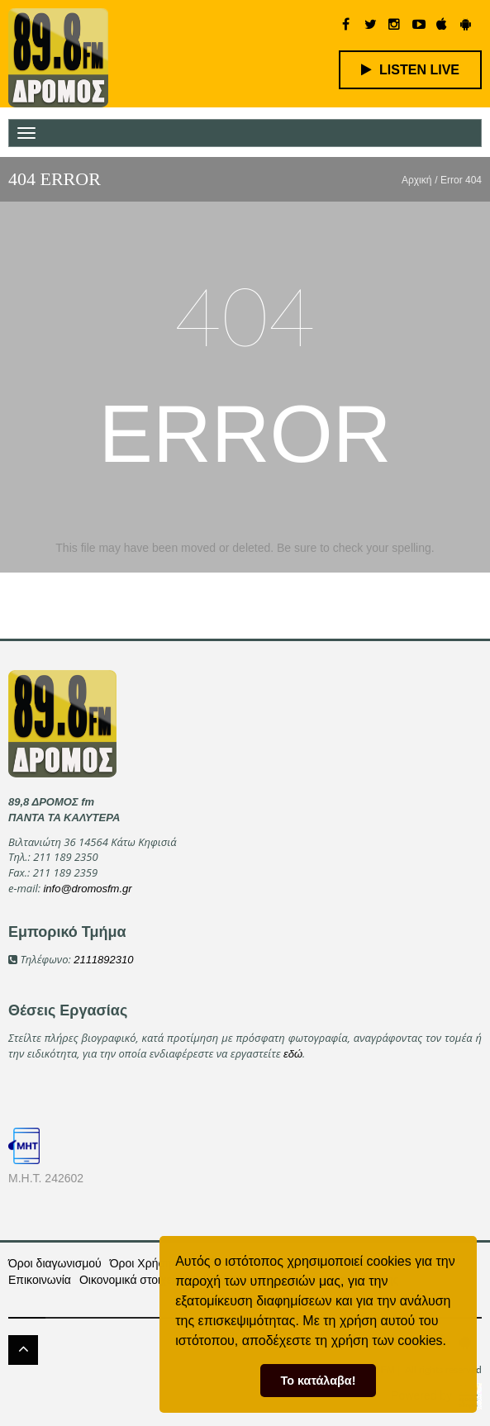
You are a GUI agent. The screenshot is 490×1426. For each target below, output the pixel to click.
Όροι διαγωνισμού (55, 1263)
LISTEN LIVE (410, 70)
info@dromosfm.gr (87, 888)
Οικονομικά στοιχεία (130, 1279)
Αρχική (416, 180)
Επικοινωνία (39, 1279)
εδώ (292, 1054)
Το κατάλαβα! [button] (318, 1380)
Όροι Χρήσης (144, 1263)
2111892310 (103, 959)
